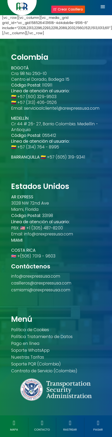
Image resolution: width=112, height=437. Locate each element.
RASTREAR (70, 430)
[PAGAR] (98, 423)
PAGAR (98, 430)
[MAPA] (14, 423)
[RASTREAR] (70, 423)
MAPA (14, 430)
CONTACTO (42, 430)
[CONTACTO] (42, 423)
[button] (102, 6)
